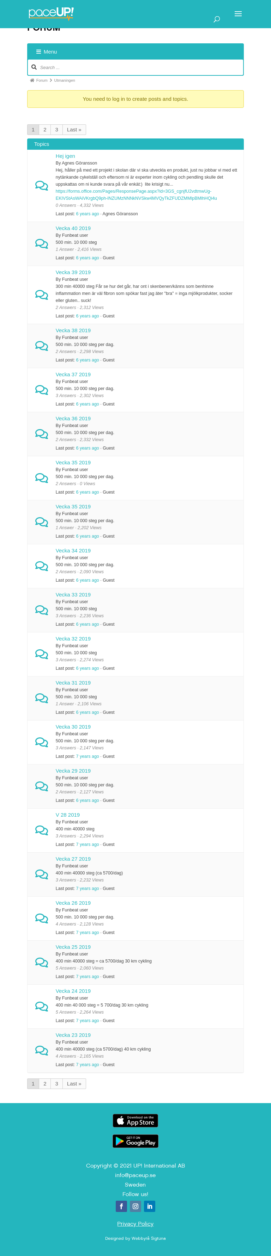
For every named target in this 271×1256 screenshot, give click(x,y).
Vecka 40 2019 (73, 228)
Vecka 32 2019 (73, 639)
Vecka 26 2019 (73, 903)
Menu (46, 52)
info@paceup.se (135, 1175)
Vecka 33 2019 (73, 595)
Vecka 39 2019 (73, 272)
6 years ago (87, 213)
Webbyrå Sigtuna (149, 1238)
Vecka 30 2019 (73, 727)
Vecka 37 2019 (73, 374)
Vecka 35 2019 (73, 462)
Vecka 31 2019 (73, 683)
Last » (74, 129)
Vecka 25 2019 (73, 947)
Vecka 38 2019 (73, 330)
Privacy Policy (135, 1223)
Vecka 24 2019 (73, 991)
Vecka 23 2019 (73, 1035)
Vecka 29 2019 (73, 771)
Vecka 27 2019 (73, 859)
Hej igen (65, 156)
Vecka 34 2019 (73, 550)
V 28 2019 (68, 815)
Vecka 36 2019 (73, 418)
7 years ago (87, 756)
